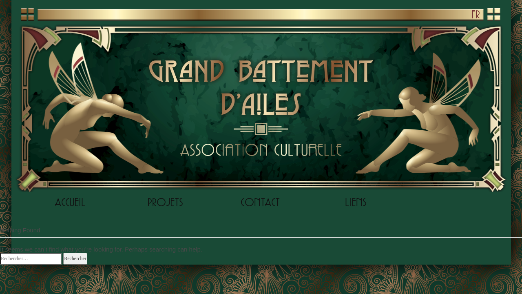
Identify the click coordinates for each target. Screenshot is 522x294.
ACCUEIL (70, 202)
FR (475, 14)
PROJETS (165, 202)
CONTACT (260, 202)
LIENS (355, 202)
